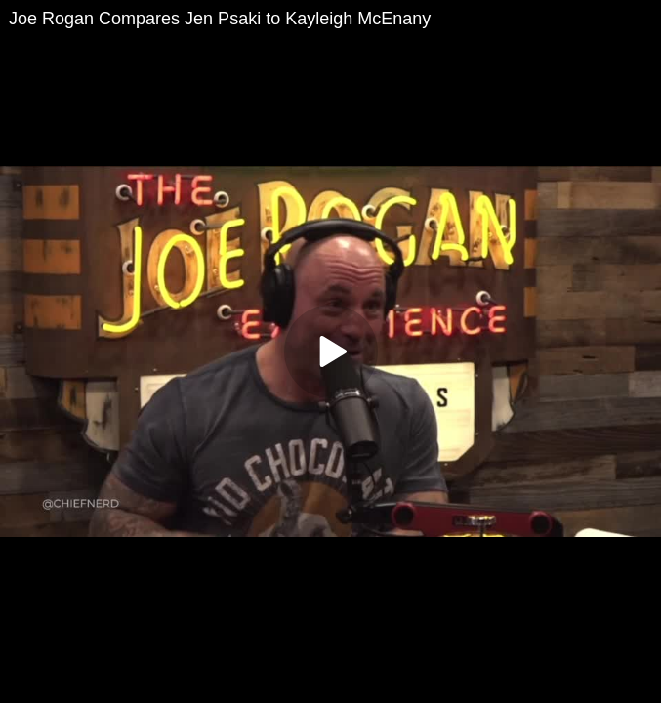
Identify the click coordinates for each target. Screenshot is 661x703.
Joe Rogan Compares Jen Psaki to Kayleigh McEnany (220, 18)
